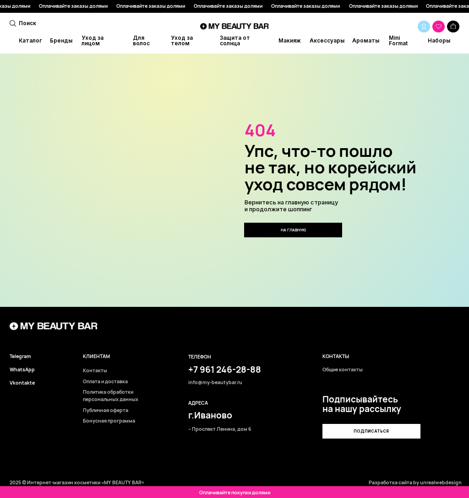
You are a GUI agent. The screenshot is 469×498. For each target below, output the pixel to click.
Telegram (20, 356)
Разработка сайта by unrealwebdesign (415, 482)
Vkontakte (22, 383)
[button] (371, 431)
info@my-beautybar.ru (215, 383)
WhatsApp (22, 370)
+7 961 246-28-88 (224, 369)
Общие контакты (342, 370)
